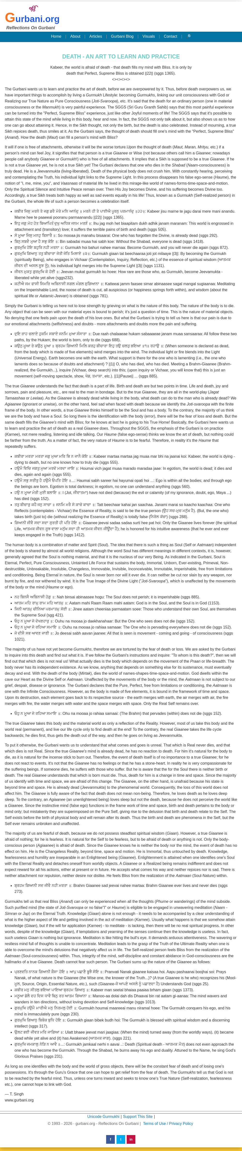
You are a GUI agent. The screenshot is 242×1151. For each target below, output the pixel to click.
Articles (95, 36)
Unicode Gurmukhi (103, 1117)
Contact (170, 36)
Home (56, 36)
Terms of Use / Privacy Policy (168, 1124)
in (131, 1139)
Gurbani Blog (122, 36)
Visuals (149, 36)
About (75, 36)
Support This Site (138, 1117)
